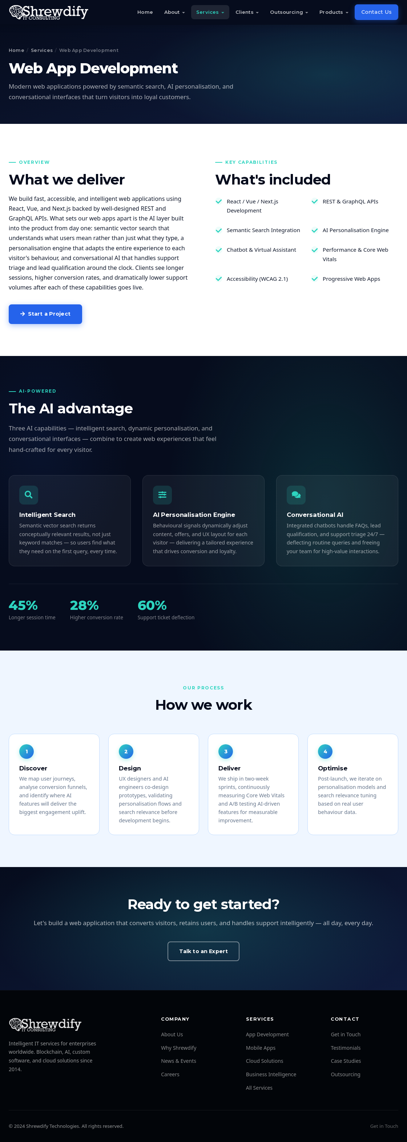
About (172, 12)
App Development (267, 1034)
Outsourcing (286, 12)
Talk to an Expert (203, 951)
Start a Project (45, 314)
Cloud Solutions (264, 1060)
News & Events (178, 1060)
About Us (172, 1034)
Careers (170, 1074)
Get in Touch (345, 1034)
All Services (259, 1087)
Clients (244, 12)
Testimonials (345, 1047)
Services (207, 12)
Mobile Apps (260, 1047)
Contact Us (376, 12)
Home (145, 12)
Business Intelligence (271, 1074)
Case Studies (346, 1060)
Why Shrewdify (178, 1047)
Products (331, 12)
